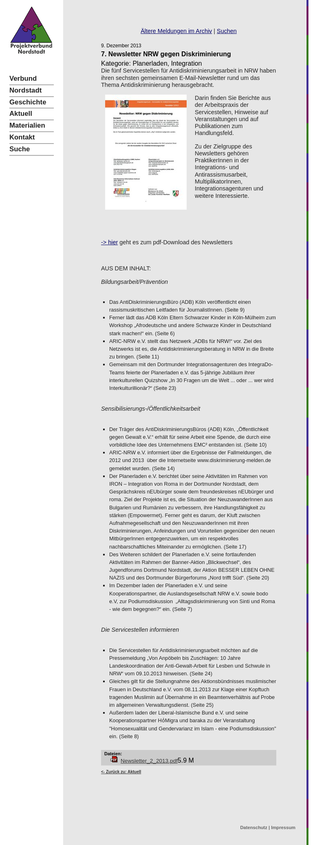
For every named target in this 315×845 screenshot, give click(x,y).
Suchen (227, 31)
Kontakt (22, 137)
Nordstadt (25, 90)
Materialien (27, 125)
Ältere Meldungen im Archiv (176, 31)
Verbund (23, 78)
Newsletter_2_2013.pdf (149, 761)
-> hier (109, 242)
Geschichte (27, 102)
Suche (19, 149)
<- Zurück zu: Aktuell (121, 772)
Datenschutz (253, 827)
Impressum (283, 827)
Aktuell (20, 113)
